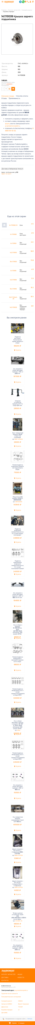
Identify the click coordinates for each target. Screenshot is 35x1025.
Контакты (4, 980)
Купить (17, 350)
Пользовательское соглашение (11, 996)
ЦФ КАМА (4, 1012)
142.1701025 (13, 307)
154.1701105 (13, 289)
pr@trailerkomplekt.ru (12, 126)
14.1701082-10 (13, 225)
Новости (21, 977)
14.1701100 (13, 243)
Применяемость (14, 98)
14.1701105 (13, 270)
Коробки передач (6, 1010)
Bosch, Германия (23, 1004)
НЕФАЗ (20, 1001)
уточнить (9, 84)
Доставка (4, 977)
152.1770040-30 (13, 298)
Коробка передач (8, 11)
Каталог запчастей (14, 10)
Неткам (29, 1018)
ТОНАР (20, 1007)
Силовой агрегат (27, 10)
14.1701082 (13, 234)
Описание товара (7, 96)
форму (7, 124)
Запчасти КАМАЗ (6, 1004)
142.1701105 (13, 280)
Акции (20, 974)
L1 (18, 1010)
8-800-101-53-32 (6, 986)
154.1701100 (13, 261)
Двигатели (4, 1007)
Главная (3, 10)
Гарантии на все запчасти (9, 993)
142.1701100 (13, 252)
